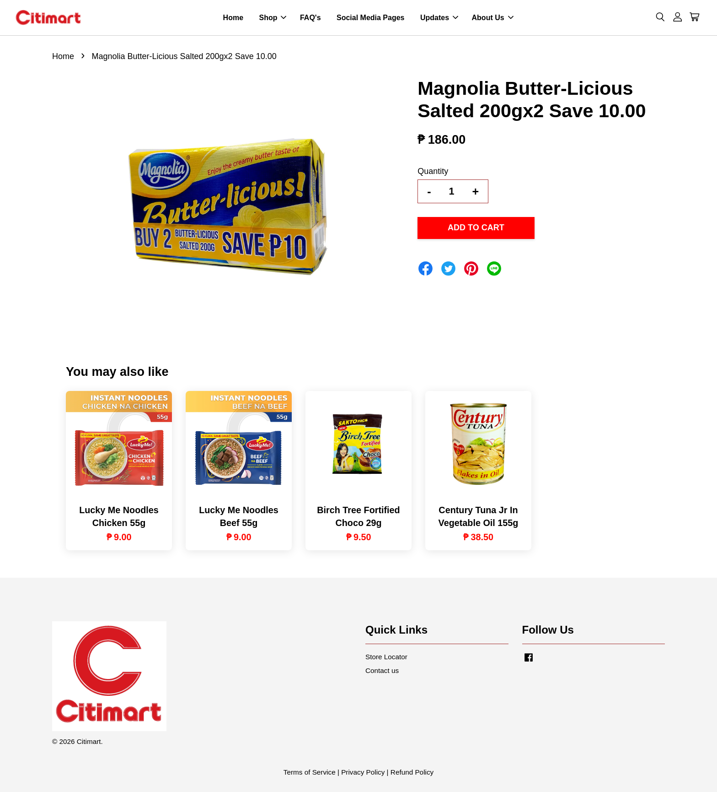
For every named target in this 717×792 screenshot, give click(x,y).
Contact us (382, 670)
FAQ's (310, 18)
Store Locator (386, 657)
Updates (439, 18)
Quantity (432, 171)
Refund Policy (412, 772)
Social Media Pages (371, 18)
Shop (272, 18)
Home (233, 18)
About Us (493, 18)
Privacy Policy (363, 772)
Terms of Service (310, 772)
